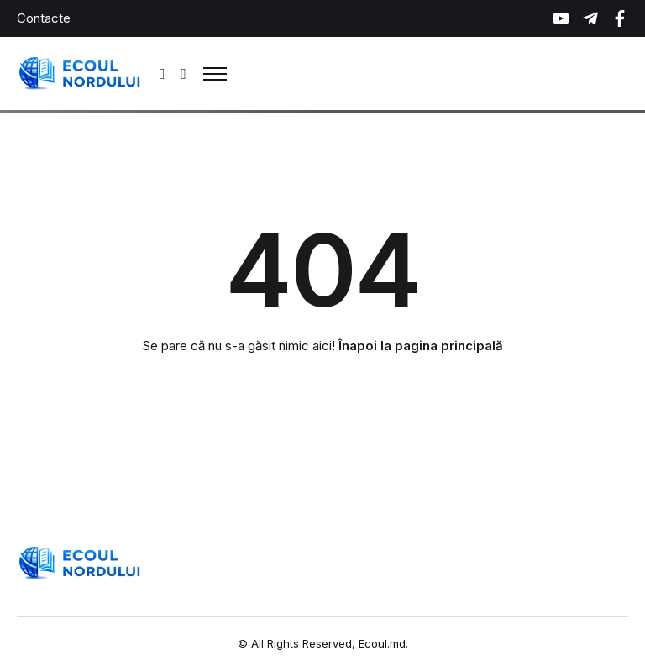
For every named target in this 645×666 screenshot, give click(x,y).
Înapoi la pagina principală (420, 346)
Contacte (44, 18)
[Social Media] (561, 18)
